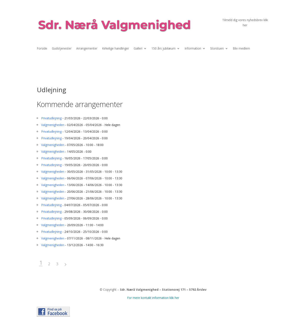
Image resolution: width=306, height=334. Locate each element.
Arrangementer (86, 48)
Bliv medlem (241, 48)
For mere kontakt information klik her (153, 298)
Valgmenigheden (52, 125)
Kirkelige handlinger (115, 48)
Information (193, 48)
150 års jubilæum (163, 48)
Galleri (138, 48)
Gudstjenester (61, 48)
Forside (42, 48)
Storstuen (217, 48)
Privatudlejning (51, 118)
